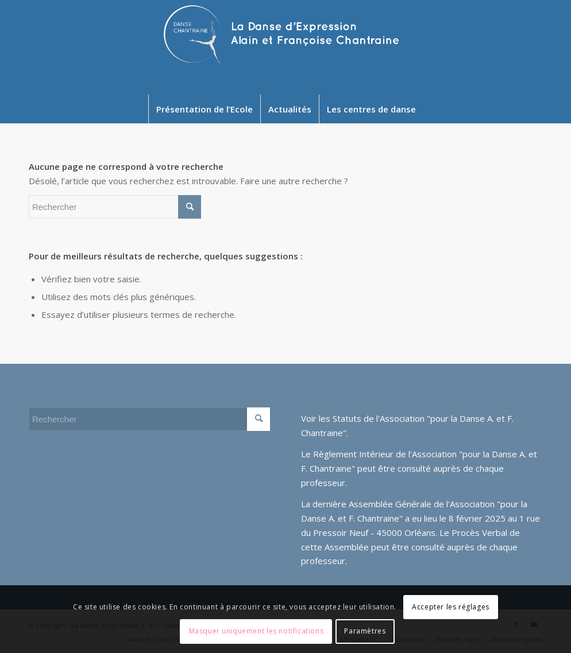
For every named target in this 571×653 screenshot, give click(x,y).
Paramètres (364, 631)
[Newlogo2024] (285, 47)
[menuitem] (204, 109)
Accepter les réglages (450, 607)
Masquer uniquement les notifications (256, 631)
